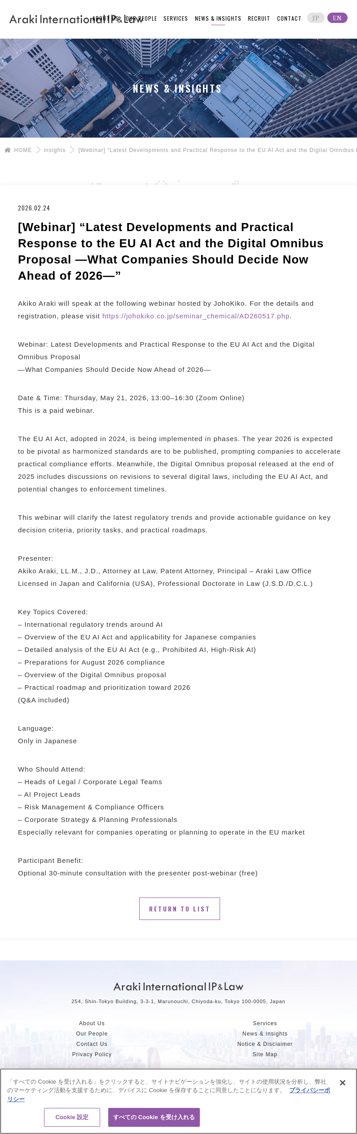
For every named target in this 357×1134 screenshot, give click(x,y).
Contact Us (91, 1044)
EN (337, 17)
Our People (92, 1034)
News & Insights (265, 1034)
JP (316, 17)
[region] (178, 1101)
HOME (18, 150)
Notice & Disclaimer (265, 1044)
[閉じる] (343, 1083)
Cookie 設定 (72, 1117)
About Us (92, 1023)
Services (265, 1023)
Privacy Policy (92, 1054)
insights (55, 150)
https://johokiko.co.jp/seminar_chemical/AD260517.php (196, 316)
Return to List (180, 908)
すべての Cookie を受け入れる (154, 1117)
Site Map (265, 1054)
